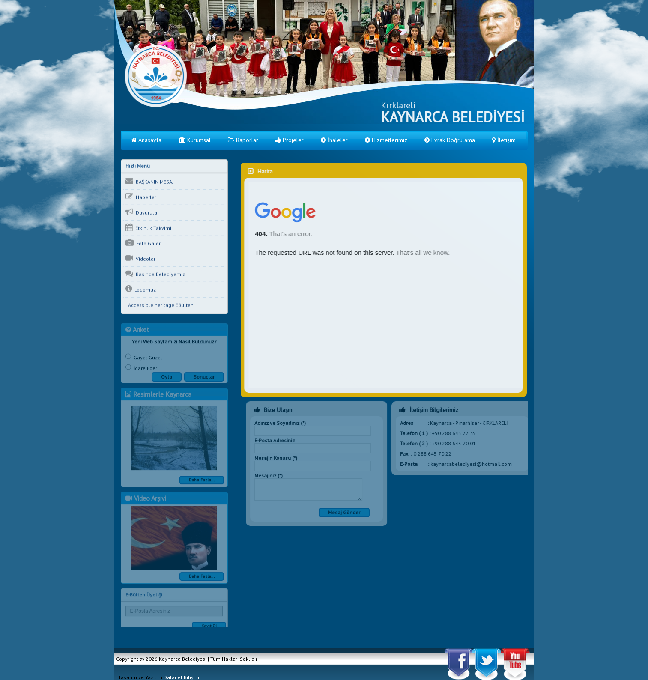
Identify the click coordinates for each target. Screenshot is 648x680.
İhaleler (334, 140)
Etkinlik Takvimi (148, 228)
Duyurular (142, 212)
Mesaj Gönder (346, 512)
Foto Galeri (143, 243)
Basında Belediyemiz (155, 274)
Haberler (140, 197)
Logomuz (140, 289)
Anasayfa (146, 140)
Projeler (289, 140)
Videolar (140, 258)
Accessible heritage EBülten (159, 305)
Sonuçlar (204, 379)
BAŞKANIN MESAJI (150, 181)
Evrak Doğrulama (449, 140)
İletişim (504, 140)
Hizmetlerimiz (386, 140)
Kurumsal (195, 140)
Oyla (166, 379)
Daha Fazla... (202, 482)
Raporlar (243, 140)
